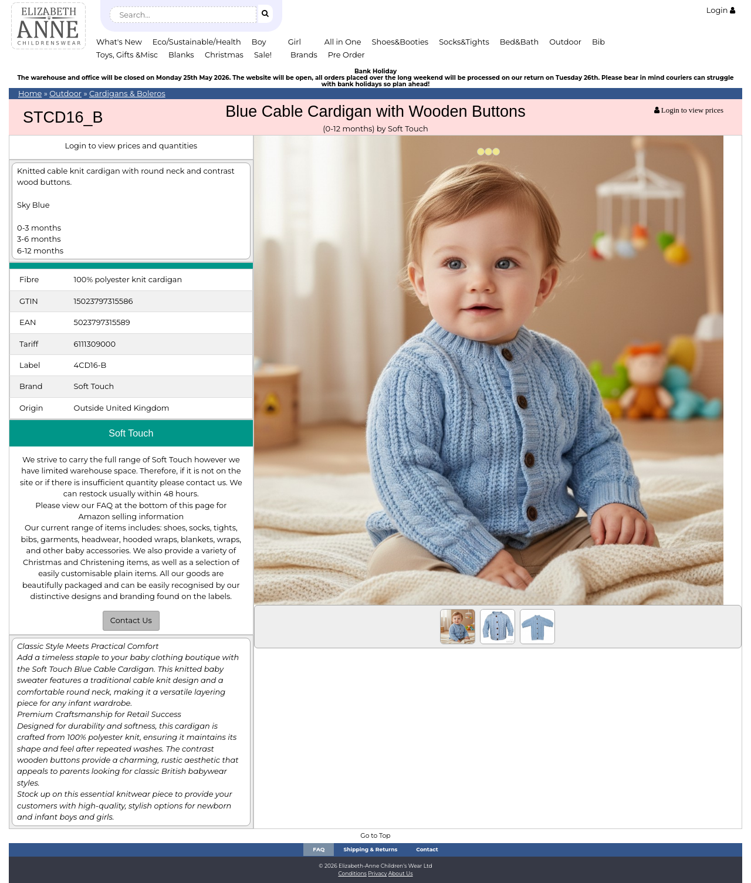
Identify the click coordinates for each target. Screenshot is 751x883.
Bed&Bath (519, 41)
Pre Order (346, 54)
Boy (259, 41)
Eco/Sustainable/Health (197, 41)
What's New (119, 41)
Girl (294, 41)
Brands (303, 54)
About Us (400, 873)
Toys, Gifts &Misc (127, 54)
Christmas (224, 54)
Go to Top (375, 836)
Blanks (181, 54)
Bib (598, 41)
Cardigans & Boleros (127, 93)
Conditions (352, 873)
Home (30, 93)
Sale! (263, 54)
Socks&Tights (464, 41)
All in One (342, 41)
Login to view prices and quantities (131, 145)
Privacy (377, 873)
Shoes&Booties (400, 41)
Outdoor (565, 41)
